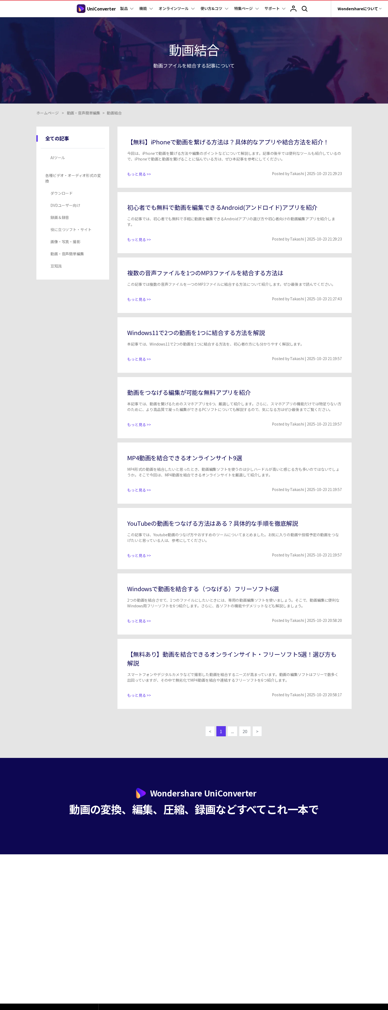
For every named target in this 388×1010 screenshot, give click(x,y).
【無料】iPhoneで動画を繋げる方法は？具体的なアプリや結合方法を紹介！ (228, 141)
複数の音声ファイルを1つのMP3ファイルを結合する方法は (205, 272)
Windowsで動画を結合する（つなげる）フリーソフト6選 (203, 588)
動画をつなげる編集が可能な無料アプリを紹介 (189, 392)
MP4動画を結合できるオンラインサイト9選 (184, 457)
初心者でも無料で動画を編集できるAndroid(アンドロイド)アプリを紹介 (222, 207)
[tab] (74, 158)
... (232, 731)
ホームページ (47, 113)
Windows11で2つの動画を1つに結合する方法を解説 (196, 332)
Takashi (297, 173)
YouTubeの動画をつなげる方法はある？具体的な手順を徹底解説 (212, 523)
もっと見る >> (139, 174)
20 (244, 731)
